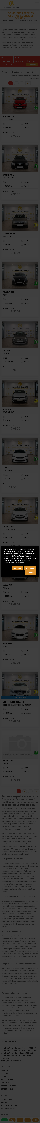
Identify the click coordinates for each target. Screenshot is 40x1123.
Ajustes (30, 572)
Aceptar (17, 568)
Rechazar (30, 568)
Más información (18, 563)
